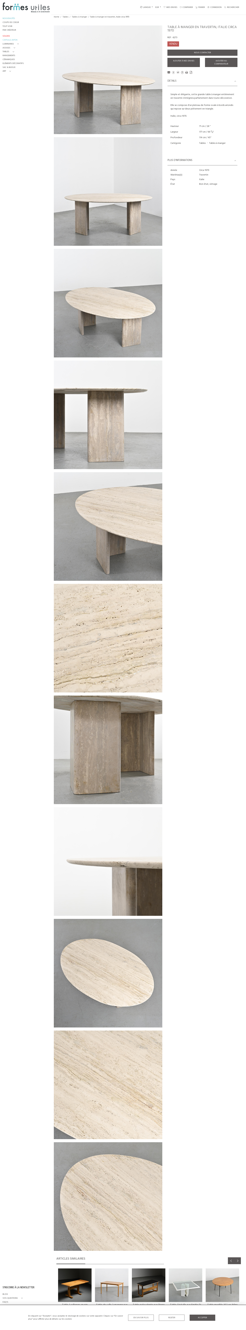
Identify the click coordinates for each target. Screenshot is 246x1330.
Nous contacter (202, 52)
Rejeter (171, 1317)
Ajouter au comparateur (221, 62)
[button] (11, 44)
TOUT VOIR (7, 26)
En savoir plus (141, 1317)
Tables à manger (79, 17)
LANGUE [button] (145, 7)
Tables (66, 17)
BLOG (5, 1294)
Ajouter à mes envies (183, 61)
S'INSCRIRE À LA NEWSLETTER (18, 1287)
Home (56, 17)
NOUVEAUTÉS (9, 18)
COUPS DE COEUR (11, 22)
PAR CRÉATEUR (9, 30)
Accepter (202, 1317)
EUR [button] (157, 7)
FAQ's (5, 1302)
